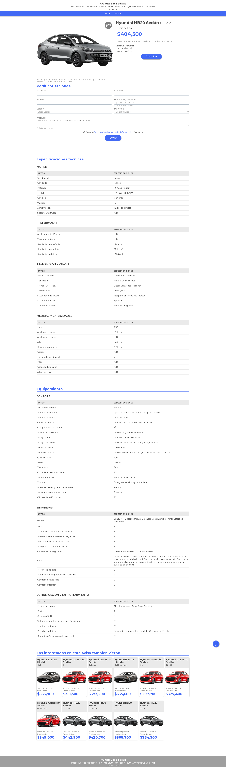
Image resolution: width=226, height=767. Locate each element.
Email (41, 99)
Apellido (118, 90)
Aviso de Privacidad (123, 132)
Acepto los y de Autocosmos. (113, 132)
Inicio (108, 13)
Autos (118, 13)
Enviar (113, 137)
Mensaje (42, 118)
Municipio (119, 108)
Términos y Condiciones (103, 132)
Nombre (42, 90)
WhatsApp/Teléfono (125, 99)
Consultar (151, 56)
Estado (40, 108)
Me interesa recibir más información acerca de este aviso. (113, 122)
